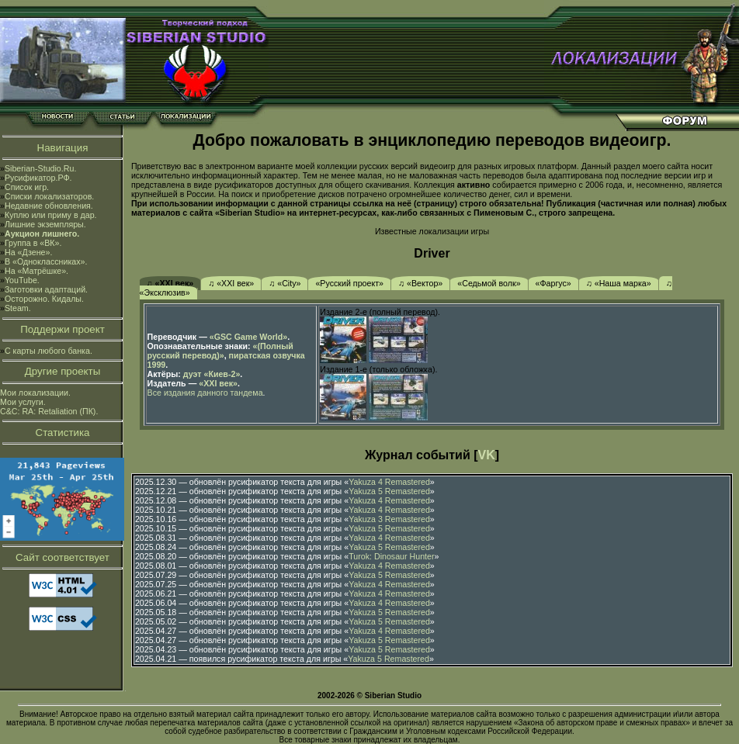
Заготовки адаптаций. (46, 289)
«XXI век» (218, 383)
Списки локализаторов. (49, 196)
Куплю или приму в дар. (51, 215)
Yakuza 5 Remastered (389, 491)
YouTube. (22, 280)
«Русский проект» (349, 283)
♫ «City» (284, 283)
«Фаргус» (553, 283)
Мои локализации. (35, 392)
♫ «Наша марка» (618, 283)
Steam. (18, 308)
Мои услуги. (23, 402)
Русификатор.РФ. (38, 177)
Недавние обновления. (49, 205)
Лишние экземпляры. (45, 224)
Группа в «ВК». (33, 242)
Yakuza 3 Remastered (389, 519)
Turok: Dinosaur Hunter (391, 556)
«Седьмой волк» (488, 283)
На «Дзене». (28, 252)
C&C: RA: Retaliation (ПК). (49, 411)
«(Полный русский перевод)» (220, 350)
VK (486, 455)
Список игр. (27, 187)
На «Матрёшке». (36, 270)
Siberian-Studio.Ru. (40, 168)
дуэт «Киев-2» (211, 374)
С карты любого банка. (48, 350)
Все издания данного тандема (205, 392)
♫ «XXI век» (170, 283)
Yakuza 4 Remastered (389, 481)
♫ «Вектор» (420, 283)
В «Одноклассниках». (46, 261)
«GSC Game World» (248, 336)
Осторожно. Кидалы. (44, 298)
